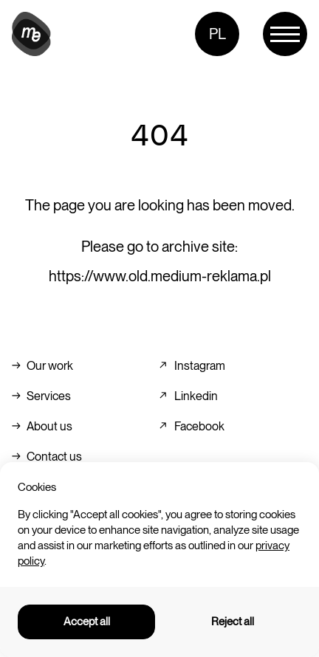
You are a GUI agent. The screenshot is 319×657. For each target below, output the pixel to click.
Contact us (54, 457)
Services (49, 396)
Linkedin (196, 396)
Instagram (199, 366)
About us (49, 426)
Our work (50, 366)
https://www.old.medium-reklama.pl (160, 276)
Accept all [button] (87, 621)
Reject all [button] (232, 621)
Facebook (199, 426)
